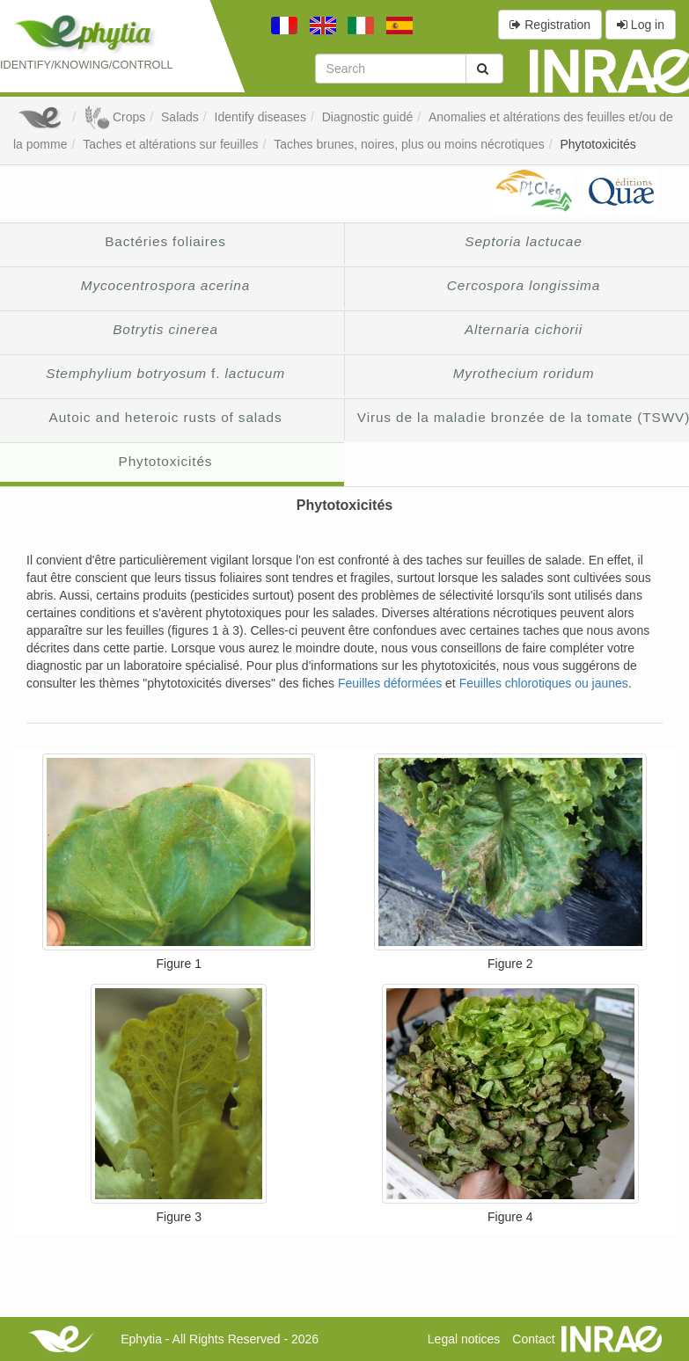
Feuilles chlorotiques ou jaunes (543, 683)
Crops (114, 117)
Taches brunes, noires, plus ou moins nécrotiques (409, 144)
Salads (180, 117)
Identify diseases (260, 117)
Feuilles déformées (390, 683)
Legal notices (464, 1339)
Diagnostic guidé (368, 117)
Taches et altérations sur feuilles (170, 144)
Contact (533, 1339)
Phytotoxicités (597, 144)
